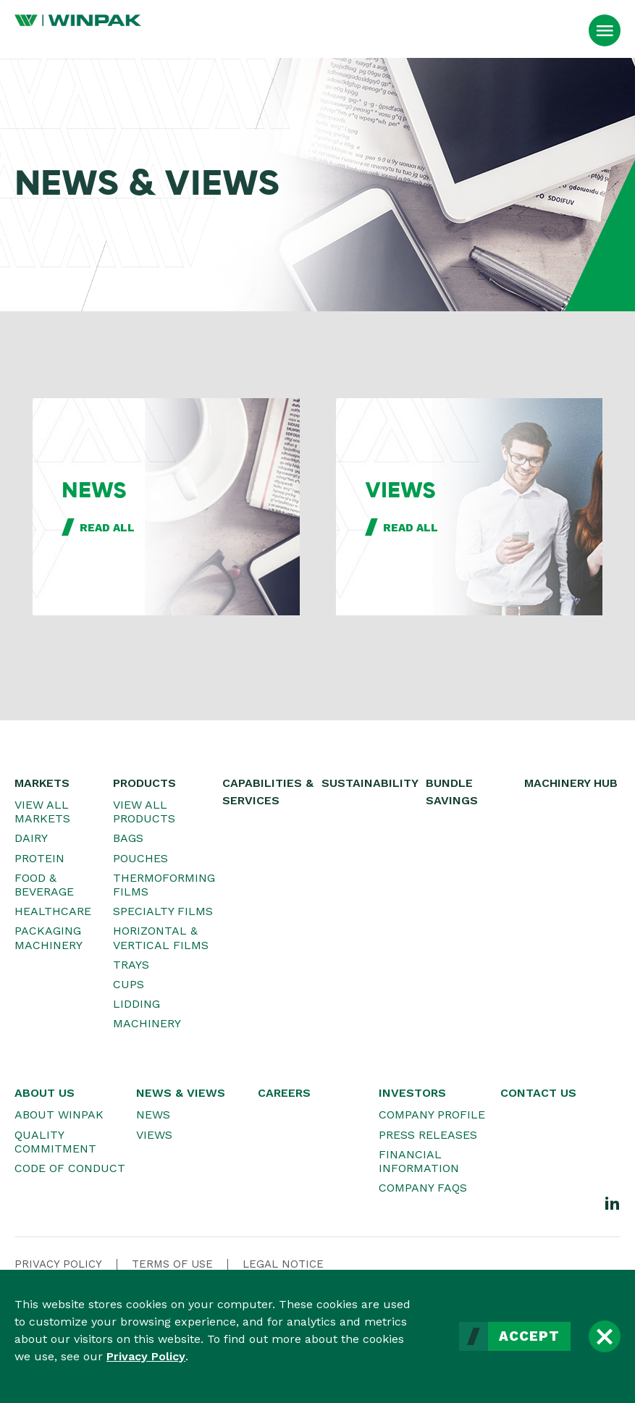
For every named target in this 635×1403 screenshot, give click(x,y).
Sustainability (370, 783)
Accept (529, 1336)
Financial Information (419, 1161)
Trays (131, 965)
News (153, 1114)
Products (144, 783)
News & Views (180, 1093)
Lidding (136, 1004)
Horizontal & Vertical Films (161, 937)
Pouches (140, 858)
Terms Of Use (172, 1264)
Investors (412, 1093)
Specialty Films (163, 911)
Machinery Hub (571, 783)
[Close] (605, 1336)
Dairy (31, 838)
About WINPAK (59, 1114)
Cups (128, 984)
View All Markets (42, 811)
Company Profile (432, 1114)
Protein (39, 858)
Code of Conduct (69, 1168)
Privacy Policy (145, 1356)
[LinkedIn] (613, 1202)
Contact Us (538, 1093)
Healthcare (52, 911)
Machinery (147, 1023)
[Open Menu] (605, 30)
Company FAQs (423, 1188)
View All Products (144, 811)
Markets (42, 783)
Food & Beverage (44, 884)
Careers (284, 1093)
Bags (128, 838)
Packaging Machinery (48, 937)
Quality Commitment (55, 1141)
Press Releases (428, 1135)
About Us (44, 1093)
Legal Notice (283, 1264)
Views (154, 1135)
